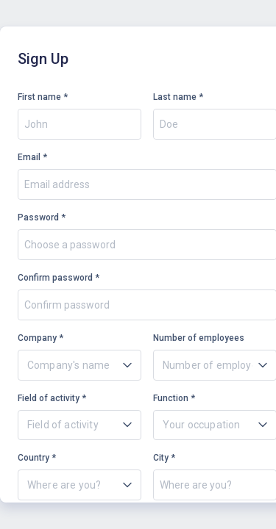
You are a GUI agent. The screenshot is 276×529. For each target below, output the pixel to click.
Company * (40, 338)
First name (39, 97)
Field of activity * (52, 398)
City (161, 458)
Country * (37, 458)
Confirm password (55, 278)
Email (29, 157)
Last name (175, 97)
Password (38, 217)
